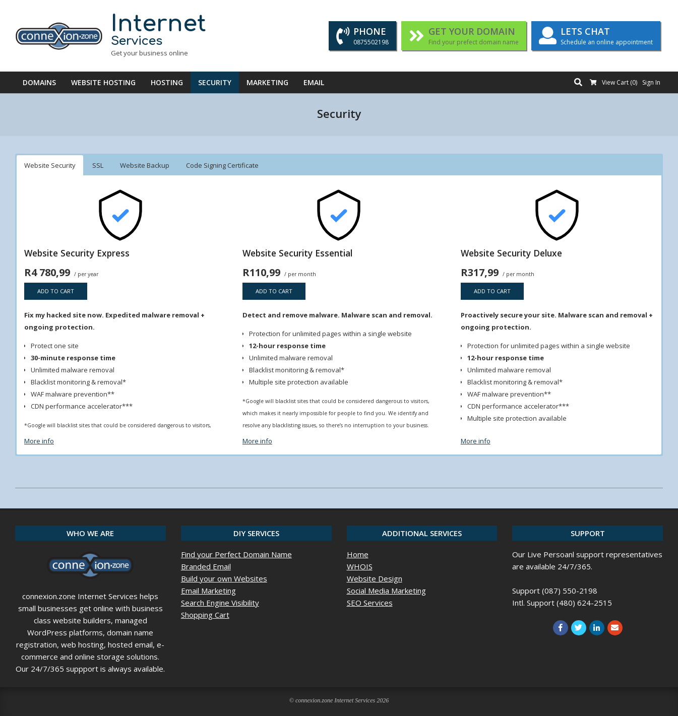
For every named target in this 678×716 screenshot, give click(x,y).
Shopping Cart (205, 615)
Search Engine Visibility (220, 603)
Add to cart (55, 291)
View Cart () (619, 82)
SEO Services (370, 603)
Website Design (374, 578)
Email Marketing (208, 590)
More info (39, 440)
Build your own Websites (224, 578)
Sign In (651, 82)
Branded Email (206, 566)
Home (357, 554)
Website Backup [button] (144, 165)
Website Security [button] (50, 165)
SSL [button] (97, 165)
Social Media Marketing (386, 590)
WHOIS (360, 566)
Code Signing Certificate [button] (222, 165)
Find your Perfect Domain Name (236, 554)
